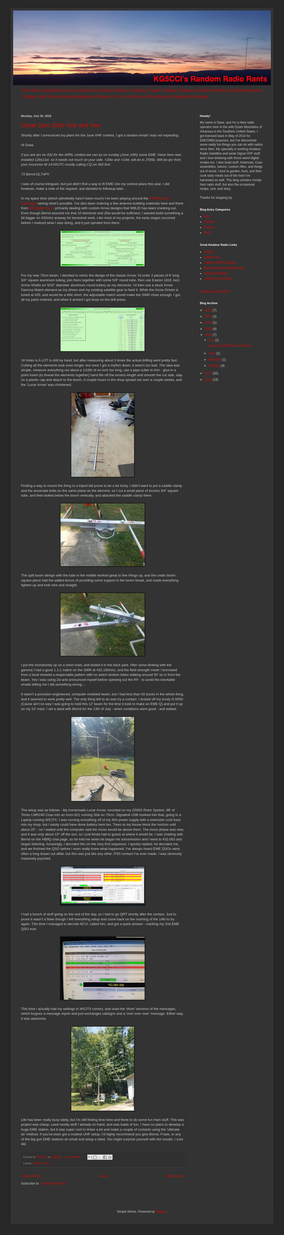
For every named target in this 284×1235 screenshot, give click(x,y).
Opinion (209, 222)
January (215, 366)
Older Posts (174, 1176)
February (215, 359)
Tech (46, 1163)
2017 (209, 373)
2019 (209, 329)
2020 (209, 322)
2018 (209, 335)
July (212, 340)
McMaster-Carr (40, 208)
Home (103, 1176)
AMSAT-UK (212, 257)
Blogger (160, 1211)
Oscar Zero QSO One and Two (60, 125)
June (212, 353)
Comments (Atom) (53, 1183)
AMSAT (209, 252)
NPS (207, 216)
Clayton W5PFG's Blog (220, 262)
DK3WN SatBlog (215, 273)
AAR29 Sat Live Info (218, 278)
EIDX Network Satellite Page (224, 268)
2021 (209, 316)
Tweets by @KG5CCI (215, 291)
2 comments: (73, 1157)
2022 (209, 310)
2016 (209, 379)
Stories (37, 1163)
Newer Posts (31, 1176)
